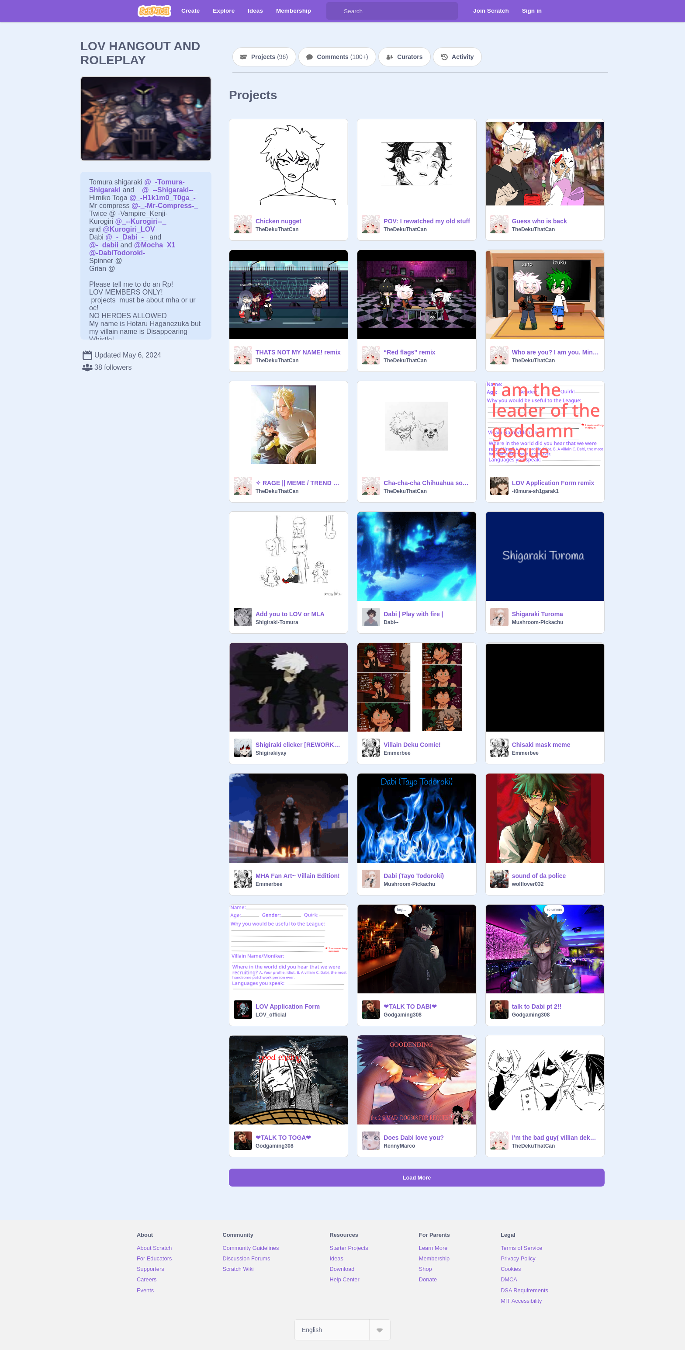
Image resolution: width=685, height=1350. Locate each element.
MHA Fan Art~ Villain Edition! (298, 875)
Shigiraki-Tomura (277, 622)
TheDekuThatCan (277, 229)
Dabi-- (391, 622)
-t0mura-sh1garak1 (535, 491)
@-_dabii (103, 245)
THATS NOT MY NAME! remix (298, 352)
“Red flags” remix (409, 352)
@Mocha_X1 (155, 245)
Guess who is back (539, 221)
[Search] (335, 11)
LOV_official (271, 1015)
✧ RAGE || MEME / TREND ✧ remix (299, 482)
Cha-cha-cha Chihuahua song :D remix (427, 482)
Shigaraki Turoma (537, 614)
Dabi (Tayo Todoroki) (414, 875)
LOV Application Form (288, 1006)
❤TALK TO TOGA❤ (283, 1137)
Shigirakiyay (271, 753)
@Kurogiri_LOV (129, 229)
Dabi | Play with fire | (413, 614)
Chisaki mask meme (541, 744)
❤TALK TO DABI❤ (410, 1006)
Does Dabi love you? (414, 1137)
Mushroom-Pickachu (538, 622)
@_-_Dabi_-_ (126, 237)
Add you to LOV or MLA (290, 614)
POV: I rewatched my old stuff (427, 221)
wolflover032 (528, 884)
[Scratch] (154, 11)
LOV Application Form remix (553, 482)
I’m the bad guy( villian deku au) (555, 1137)
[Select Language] (342, 1329)
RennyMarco (399, 1146)
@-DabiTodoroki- (117, 253)
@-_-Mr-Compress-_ (164, 205)
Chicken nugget (278, 221)
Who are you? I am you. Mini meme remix (555, 352)
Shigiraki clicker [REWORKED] (299, 744)
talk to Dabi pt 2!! (537, 1006)
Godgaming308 (403, 1015)
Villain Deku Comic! (412, 744)
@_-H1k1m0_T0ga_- (162, 197)
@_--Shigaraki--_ (169, 190)
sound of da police (539, 875)
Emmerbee (397, 753)
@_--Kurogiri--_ (140, 221)
